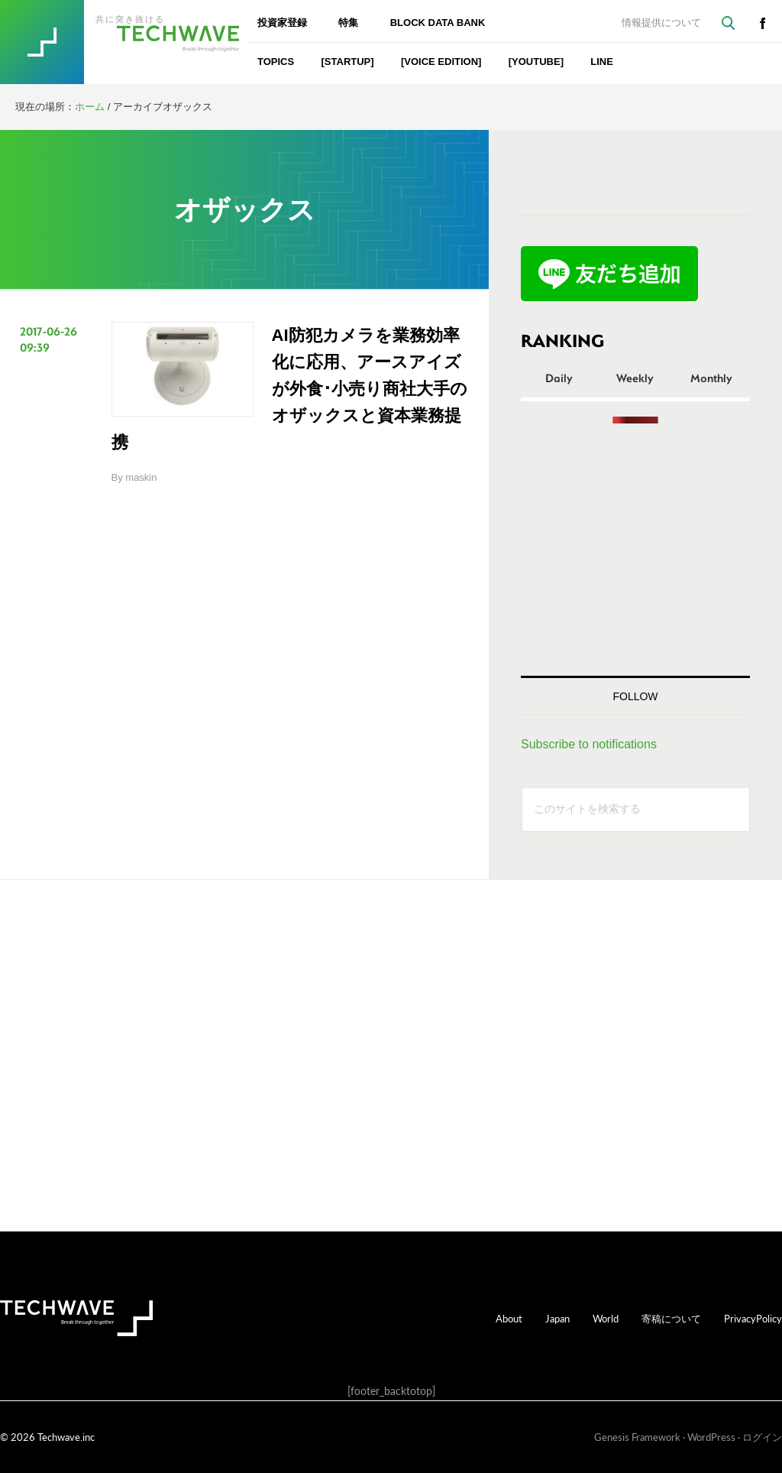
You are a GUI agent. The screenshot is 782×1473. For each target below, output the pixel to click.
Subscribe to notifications (589, 744)
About (509, 1318)
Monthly (711, 377)
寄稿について (671, 1318)
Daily (559, 377)
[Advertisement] (635, 549)
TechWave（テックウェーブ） (147, 42)
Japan (557, 1318)
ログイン (762, 1436)
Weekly (635, 377)
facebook (762, 23)
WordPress (711, 1436)
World (606, 1318)
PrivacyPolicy (753, 1318)
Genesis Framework (637, 1436)
